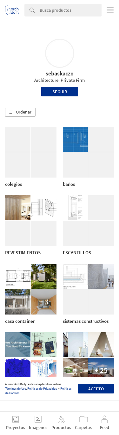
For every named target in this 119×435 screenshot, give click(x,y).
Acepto (96, 389)
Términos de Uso (15, 388)
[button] (20, 112)
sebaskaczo (60, 73)
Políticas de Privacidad (42, 388)
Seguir (59, 91)
